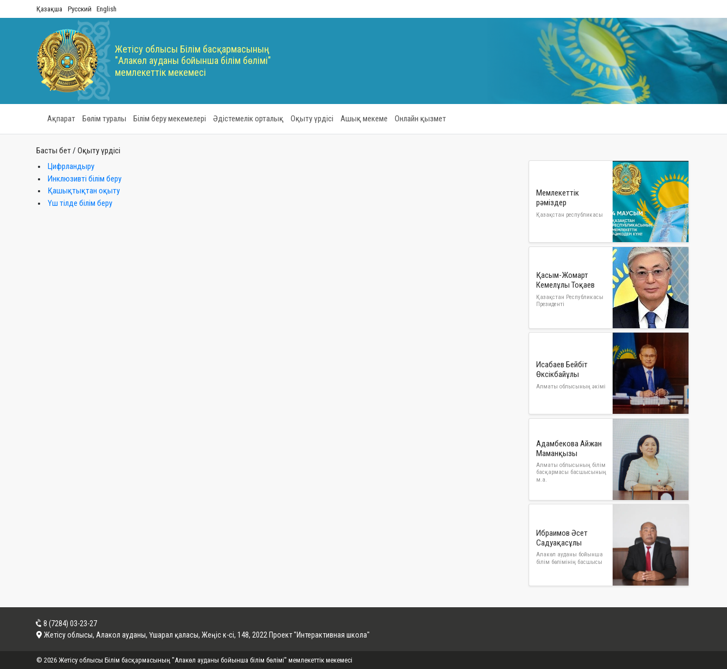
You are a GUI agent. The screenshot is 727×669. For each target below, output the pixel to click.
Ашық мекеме (364, 119)
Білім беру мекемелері (169, 119)
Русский (80, 9)
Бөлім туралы (104, 119)
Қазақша (49, 9)
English (106, 9)
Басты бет (53, 150)
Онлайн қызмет (420, 119)
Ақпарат (61, 119)
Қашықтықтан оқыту (84, 191)
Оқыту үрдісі (312, 119)
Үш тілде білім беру (80, 203)
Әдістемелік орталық (248, 119)
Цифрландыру (71, 166)
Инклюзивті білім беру (84, 179)
